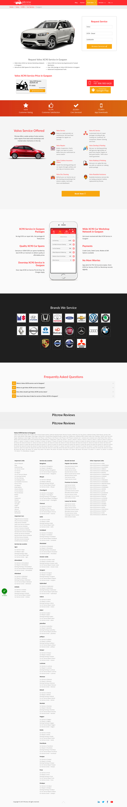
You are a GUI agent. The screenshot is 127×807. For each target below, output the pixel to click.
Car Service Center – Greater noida (49, 567)
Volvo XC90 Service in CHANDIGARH (99, 474)
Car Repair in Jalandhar (46, 628)
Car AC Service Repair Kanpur (47, 658)
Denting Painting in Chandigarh (48, 496)
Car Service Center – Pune (46, 780)
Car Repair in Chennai (45, 508)
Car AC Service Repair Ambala (22, 595)
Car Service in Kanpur (45, 653)
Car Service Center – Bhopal (47, 487)
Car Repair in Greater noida (47, 561)
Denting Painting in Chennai (47, 510)
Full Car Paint (18, 483)
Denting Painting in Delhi (46, 523)
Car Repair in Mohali (45, 694)
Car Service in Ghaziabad (46, 546)
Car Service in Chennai (46, 506)
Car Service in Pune (45, 772)
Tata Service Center (70, 477)
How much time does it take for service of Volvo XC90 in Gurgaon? (37, 396)
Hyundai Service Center (71, 472)
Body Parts (17, 511)
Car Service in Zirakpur (46, 786)
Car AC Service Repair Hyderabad (48, 591)
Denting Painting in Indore (47, 603)
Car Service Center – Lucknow (47, 673)
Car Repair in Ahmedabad (21, 565)
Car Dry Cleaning (19, 478)
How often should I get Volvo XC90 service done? (31, 392)
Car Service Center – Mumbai (47, 713)
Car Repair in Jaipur (45, 614)
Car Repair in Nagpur (45, 721)
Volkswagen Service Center (72, 496)
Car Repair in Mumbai (45, 708)
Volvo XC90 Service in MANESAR (98, 500)
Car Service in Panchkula (46, 746)
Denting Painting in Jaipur (46, 616)
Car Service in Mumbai (46, 706)
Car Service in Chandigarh (46, 493)
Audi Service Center (70, 485)
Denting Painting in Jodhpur (47, 643)
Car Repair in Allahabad (21, 578)
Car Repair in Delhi (45, 521)
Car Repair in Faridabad (46, 535)
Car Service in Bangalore (46, 466)
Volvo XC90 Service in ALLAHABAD (99, 467)
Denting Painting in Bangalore (48, 470)
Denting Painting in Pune (46, 776)
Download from (100, 90)
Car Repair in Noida (45, 734)
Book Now (91, 2)
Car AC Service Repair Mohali (47, 698)
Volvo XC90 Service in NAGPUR (98, 505)
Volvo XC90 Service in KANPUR (98, 496)
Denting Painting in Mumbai (47, 710)
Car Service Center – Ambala (22, 597)
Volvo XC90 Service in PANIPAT (98, 511)
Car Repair (17, 472)
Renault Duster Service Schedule (23, 535)
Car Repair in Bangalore (46, 468)
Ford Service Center (70, 468)
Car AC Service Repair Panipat (47, 765)
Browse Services (99, 46)
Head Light (17, 502)
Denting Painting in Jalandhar (47, 630)
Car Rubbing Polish (20, 480)
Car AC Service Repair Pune (47, 778)
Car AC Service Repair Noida (47, 738)
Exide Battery (18, 487)
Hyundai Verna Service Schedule (23, 531)
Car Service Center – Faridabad (48, 540)
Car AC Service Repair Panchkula (48, 751)
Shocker (17, 500)
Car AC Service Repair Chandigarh (49, 498)
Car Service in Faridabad (46, 533)
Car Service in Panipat (45, 759)
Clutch (16, 496)
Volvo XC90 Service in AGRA (97, 463)
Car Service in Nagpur (45, 719)
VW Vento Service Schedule (22, 539)
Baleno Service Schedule (21, 526)
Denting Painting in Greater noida (49, 563)
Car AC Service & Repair (21, 474)
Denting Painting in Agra (21, 553)
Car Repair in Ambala (20, 591)
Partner (82, 2)
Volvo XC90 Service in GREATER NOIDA (100, 483)
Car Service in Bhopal (45, 479)
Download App (18, 467)
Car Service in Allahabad (21, 576)
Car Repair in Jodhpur (45, 641)
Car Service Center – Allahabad (23, 583)
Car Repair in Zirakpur (45, 788)
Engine (16, 505)
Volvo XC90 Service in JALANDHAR (99, 493)
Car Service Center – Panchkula (48, 753)
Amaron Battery (19, 489)
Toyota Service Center (70, 479)
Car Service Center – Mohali (47, 700)
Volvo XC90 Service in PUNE (97, 513)
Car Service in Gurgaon (46, 573)
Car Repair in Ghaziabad (46, 548)
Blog (76, 2)
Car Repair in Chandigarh (46, 495)
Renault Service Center (71, 475)
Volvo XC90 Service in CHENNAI (98, 476)
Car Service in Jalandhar (46, 626)
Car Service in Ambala (20, 589)
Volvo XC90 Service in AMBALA (98, 469)
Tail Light (17, 504)
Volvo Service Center (70, 498)
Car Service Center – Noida (47, 740)
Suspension (18, 498)
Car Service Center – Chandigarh (48, 500)
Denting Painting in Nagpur (47, 723)
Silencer (17, 509)
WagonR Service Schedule (21, 519)
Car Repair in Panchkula (46, 748)
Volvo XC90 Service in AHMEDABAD (99, 465)
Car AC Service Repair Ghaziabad (48, 551)
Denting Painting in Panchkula (48, 750)
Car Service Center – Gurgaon (47, 580)
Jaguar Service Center (70, 489)
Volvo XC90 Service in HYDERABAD (99, 487)
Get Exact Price (37, 91)
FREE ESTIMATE (4, 595)
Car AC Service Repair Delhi (47, 525)
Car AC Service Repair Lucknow (48, 671)
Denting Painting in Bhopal (47, 483)
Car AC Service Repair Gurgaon (48, 578)
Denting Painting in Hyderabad (48, 590)
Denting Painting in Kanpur (47, 656)
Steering (17, 507)
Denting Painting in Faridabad (47, 536)
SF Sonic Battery (19, 491)
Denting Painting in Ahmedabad (23, 566)
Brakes (16, 494)
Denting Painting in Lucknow (47, 670)
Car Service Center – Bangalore (48, 473)
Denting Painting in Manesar (47, 683)
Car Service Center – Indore (47, 607)
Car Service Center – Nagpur (47, 727)
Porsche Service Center (71, 494)
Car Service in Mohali (45, 693)
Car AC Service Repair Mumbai (48, 711)
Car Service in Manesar (46, 679)
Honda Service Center (70, 470)
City (110, 2)
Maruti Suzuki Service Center (72, 473)
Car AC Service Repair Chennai (48, 512)
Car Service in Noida (45, 733)
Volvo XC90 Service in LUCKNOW (98, 498)
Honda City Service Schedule (22, 533)
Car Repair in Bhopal (45, 481)
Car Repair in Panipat (45, 761)
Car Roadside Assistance (21, 482)
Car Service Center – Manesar (47, 687)
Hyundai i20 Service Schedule (22, 530)
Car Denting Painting (20, 476)
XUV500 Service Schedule (21, 541)
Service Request (19, 463)
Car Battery (18, 485)
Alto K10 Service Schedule (21, 521)
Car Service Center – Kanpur (47, 660)
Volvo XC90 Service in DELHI (97, 478)
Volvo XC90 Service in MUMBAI (98, 504)
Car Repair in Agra (19, 551)
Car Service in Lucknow (46, 666)
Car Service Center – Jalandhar (48, 633)
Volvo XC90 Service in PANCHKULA (99, 509)
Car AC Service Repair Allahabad (23, 582)
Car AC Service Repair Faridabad (48, 538)
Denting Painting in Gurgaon (47, 576)
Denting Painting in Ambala (22, 593)
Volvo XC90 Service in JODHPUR (98, 494)
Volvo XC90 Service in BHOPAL (98, 472)
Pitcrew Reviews (63, 415)
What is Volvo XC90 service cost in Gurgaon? (30, 383)
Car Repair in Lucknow (46, 668)
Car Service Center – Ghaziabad (48, 553)
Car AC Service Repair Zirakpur (48, 791)
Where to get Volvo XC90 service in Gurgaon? (30, 387)
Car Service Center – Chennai (47, 513)
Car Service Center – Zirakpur (47, 793)
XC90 (23, 7)
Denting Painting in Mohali (47, 696)
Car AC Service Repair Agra (22, 555)
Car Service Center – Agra (21, 557)
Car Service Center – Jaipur (47, 620)
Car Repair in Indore (45, 601)
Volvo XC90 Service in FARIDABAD (99, 480)
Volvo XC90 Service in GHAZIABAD (99, 482)
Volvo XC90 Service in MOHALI (98, 502)
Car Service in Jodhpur (46, 639)
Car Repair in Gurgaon (46, 574)
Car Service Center (19, 469)
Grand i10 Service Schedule (22, 528)
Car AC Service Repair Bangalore (48, 472)
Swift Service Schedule (20, 522)
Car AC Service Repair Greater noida (49, 565)
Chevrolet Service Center (71, 466)
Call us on (100, 83)
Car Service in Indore (45, 599)
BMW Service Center (70, 487)
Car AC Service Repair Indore (47, 605)
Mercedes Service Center (71, 492)
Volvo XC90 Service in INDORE (98, 489)
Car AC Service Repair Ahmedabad (24, 568)
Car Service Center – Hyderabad (48, 593)
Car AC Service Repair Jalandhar (48, 631)
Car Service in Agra (20, 549)
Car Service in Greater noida (47, 559)
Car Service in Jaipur (45, 613)
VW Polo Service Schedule (21, 537)
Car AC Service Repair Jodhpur (48, 645)
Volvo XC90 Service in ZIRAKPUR (98, 514)
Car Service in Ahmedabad (22, 563)
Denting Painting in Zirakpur (47, 789)
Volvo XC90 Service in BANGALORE (99, 471)
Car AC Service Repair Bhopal (47, 485)
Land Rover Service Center (72, 490)
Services (102, 2)
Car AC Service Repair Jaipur (47, 618)
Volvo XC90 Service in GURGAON (98, 485)
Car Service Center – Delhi (46, 527)
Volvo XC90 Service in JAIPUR (97, 491)
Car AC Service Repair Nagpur (47, 725)
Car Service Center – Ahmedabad (23, 570)
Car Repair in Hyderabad (46, 588)
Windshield (17, 513)
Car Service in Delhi (45, 519)
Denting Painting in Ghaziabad (48, 550)
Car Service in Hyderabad (46, 586)
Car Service (30, 7)
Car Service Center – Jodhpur (47, 647)
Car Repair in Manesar (46, 681)
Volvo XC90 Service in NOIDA (97, 507)
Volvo (17, 7)
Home (11, 7)
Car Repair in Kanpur (45, 654)
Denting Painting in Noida (46, 736)
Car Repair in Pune (45, 774)
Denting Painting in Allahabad (22, 580)
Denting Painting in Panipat (47, 763)
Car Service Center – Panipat (47, 766)
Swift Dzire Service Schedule (22, 524)
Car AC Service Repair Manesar (48, 685)
